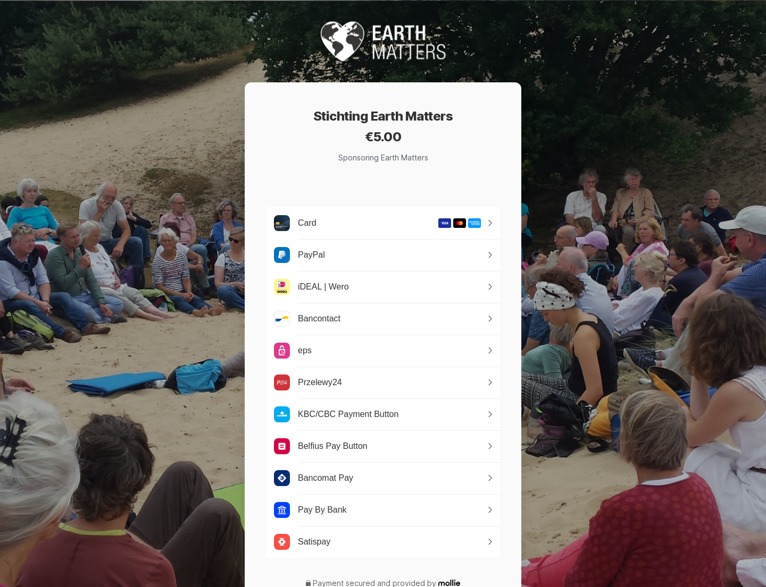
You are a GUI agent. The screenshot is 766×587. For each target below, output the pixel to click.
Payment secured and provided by (374, 583)
